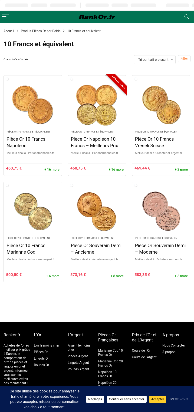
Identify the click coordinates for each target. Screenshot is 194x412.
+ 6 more (52, 276)
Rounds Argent (78, 369)
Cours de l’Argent (144, 357)
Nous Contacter (173, 345)
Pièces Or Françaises (108, 337)
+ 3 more (181, 276)
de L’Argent (142, 339)
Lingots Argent (78, 362)
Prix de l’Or (142, 334)
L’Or (37, 334)
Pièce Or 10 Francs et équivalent (28, 131)
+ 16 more (51, 170)
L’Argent (75, 334)
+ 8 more (117, 276)
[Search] (186, 17)
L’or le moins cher (46, 345)
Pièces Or (41, 352)
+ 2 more (181, 170)
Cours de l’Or (141, 350)
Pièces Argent (78, 356)
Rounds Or (41, 365)
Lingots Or (41, 358)
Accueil (8, 31)
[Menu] (5, 17)
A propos (170, 334)
